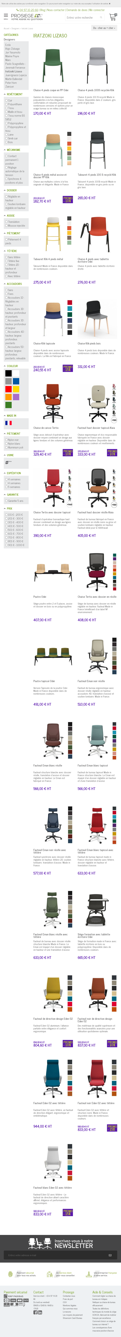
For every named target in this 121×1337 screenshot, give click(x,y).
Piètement (13, 233)
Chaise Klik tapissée (44, 343)
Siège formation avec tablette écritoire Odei (94, 935)
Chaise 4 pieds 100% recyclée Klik (96, 90)
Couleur (12, 366)
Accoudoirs (14, 284)
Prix (9, 508)
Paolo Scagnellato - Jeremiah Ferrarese (15, 65)
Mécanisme (13, 150)
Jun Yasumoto (12, 52)
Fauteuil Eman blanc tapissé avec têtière (95, 851)
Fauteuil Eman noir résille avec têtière (49, 851)
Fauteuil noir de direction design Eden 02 (95, 1020)
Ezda (8, 45)
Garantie (13, 494)
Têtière (12, 251)
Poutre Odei (39, 597)
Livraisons (67, 1311)
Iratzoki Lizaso (13, 71)
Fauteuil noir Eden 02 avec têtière (96, 1103)
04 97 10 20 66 (29, 9)
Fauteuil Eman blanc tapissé (93, 765)
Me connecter (97, 9)
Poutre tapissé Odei (44, 681)
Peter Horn (11, 82)
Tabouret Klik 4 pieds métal (48, 259)
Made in (11, 415)
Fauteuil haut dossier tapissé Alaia (96, 428)
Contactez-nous (69, 1295)
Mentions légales (69, 1305)
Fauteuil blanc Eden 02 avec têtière (52, 1187)
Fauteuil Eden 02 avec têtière (49, 1103)
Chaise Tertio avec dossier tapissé (51, 512)
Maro (8, 60)
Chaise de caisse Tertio (45, 428)
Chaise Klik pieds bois (89, 343)
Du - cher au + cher (104, 28)
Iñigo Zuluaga (12, 48)
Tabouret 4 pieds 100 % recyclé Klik (97, 175)
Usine (10, 455)
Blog (42, 9)
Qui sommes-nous (70, 1308)
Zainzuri (9, 86)
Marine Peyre (12, 56)
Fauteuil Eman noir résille (91, 681)
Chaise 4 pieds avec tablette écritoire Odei (93, 260)
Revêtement (15, 94)
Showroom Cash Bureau (72, 1318)
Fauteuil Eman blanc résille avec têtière (50, 935)
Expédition (14, 473)
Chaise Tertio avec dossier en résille (97, 597)
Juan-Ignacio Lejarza (16, 75)
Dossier (12, 190)
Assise (11, 215)
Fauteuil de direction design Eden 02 (53, 1019)
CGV (65, 1302)
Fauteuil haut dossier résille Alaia (95, 512)
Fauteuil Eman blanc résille (47, 765)
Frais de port (68, 1299)
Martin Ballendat (13, 79)
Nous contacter (55, 9)
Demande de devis (76, 9)
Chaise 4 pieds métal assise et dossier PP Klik (50, 176)
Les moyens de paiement (73, 1314)
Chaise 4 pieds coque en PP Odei (50, 90)
